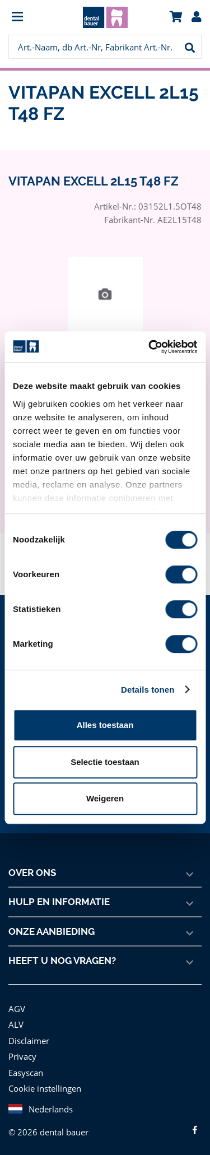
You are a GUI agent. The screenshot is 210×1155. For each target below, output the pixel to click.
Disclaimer (28, 1040)
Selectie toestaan (105, 762)
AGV (17, 1008)
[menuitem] (32, 17)
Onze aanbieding (51, 931)
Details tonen (147, 689)
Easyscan (26, 1072)
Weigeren (105, 798)
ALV (16, 1024)
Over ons (32, 872)
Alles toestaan (105, 725)
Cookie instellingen (43, 1088)
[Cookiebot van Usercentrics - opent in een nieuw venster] (149, 347)
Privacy (22, 1056)
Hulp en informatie (58, 901)
